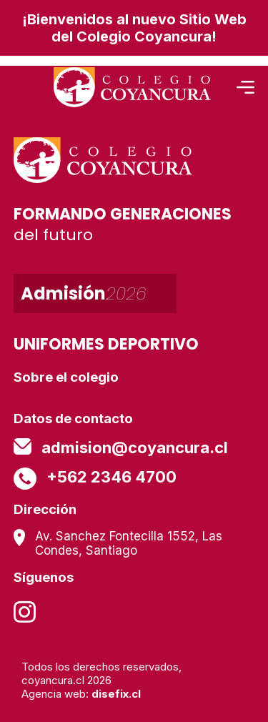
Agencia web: (81, 694)
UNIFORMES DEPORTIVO (106, 344)
